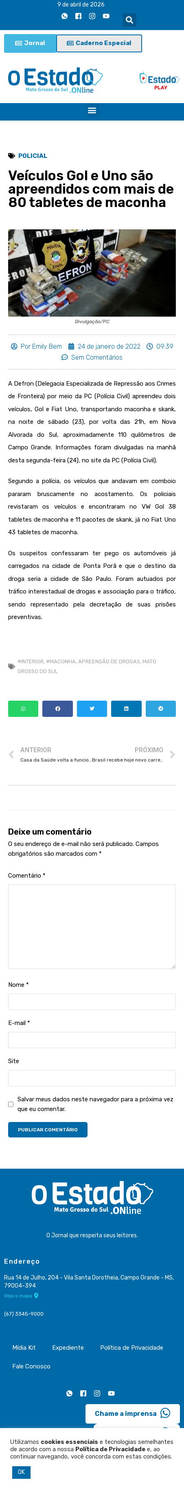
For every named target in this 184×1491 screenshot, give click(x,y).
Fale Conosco (31, 1366)
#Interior (31, 661)
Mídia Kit (24, 1347)
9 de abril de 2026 (81, 4)
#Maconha (61, 661)
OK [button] (21, 1472)
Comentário (27, 875)
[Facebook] (78, 16)
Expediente (68, 1347)
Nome (18, 984)
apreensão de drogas (109, 661)
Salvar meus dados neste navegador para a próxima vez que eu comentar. (95, 1104)
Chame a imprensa (133, 1413)
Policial (32, 156)
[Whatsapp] (65, 16)
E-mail (19, 1023)
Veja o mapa (21, 1296)
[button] (129, 20)
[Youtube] (106, 16)
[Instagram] (92, 16)
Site (13, 1061)
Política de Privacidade (131, 1347)
